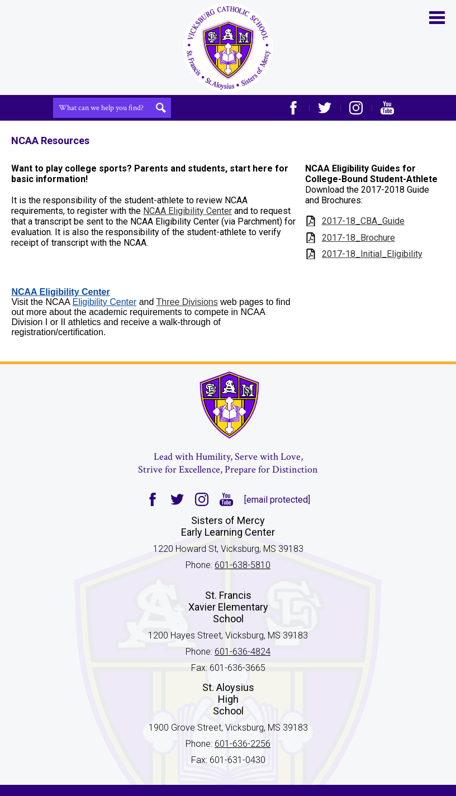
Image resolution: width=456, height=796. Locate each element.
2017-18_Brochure (358, 237)
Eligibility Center (104, 302)
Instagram (356, 108)
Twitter (324, 108)
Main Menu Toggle (437, 17)
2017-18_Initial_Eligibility (372, 254)
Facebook (293, 108)
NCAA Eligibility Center (187, 211)
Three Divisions (187, 302)
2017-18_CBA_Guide (363, 221)
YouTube (387, 108)
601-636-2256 (242, 743)
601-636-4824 (242, 651)
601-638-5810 (242, 565)
